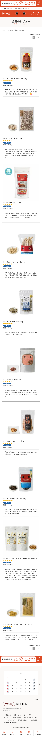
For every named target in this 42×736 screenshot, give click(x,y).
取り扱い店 (7, 717)
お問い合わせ (17, 715)
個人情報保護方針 (22, 720)
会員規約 (14, 722)
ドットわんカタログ (9, 720)
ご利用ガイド (7, 715)
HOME (3, 30)
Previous (3, 683)
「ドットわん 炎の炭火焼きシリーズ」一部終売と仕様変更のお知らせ (15, 8)
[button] (38, 37)
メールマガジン (33, 717)
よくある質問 (27, 715)
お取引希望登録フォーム (19, 717)
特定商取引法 (33, 720)
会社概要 (6, 722)
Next (39, 683)
